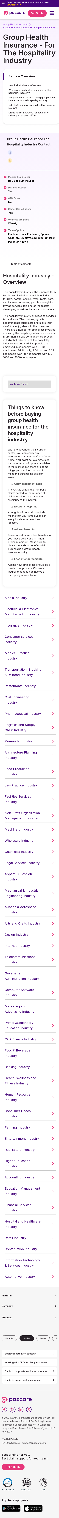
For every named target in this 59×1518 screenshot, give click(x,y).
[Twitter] (29, 1409)
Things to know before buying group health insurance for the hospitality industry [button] (31, 99)
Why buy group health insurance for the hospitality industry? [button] (29, 91)
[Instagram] (12, 1409)
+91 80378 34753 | (11, 1443)
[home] (14, 13)
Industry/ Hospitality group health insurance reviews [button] (31, 106)
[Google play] (11, 1508)
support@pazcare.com (34, 1443)
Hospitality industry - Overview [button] (25, 85)
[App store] (33, 1508)
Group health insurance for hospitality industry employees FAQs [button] (28, 114)
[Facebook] (4, 1409)
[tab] (9, 1338)
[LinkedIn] (21, 1409)
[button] (52, 13)
